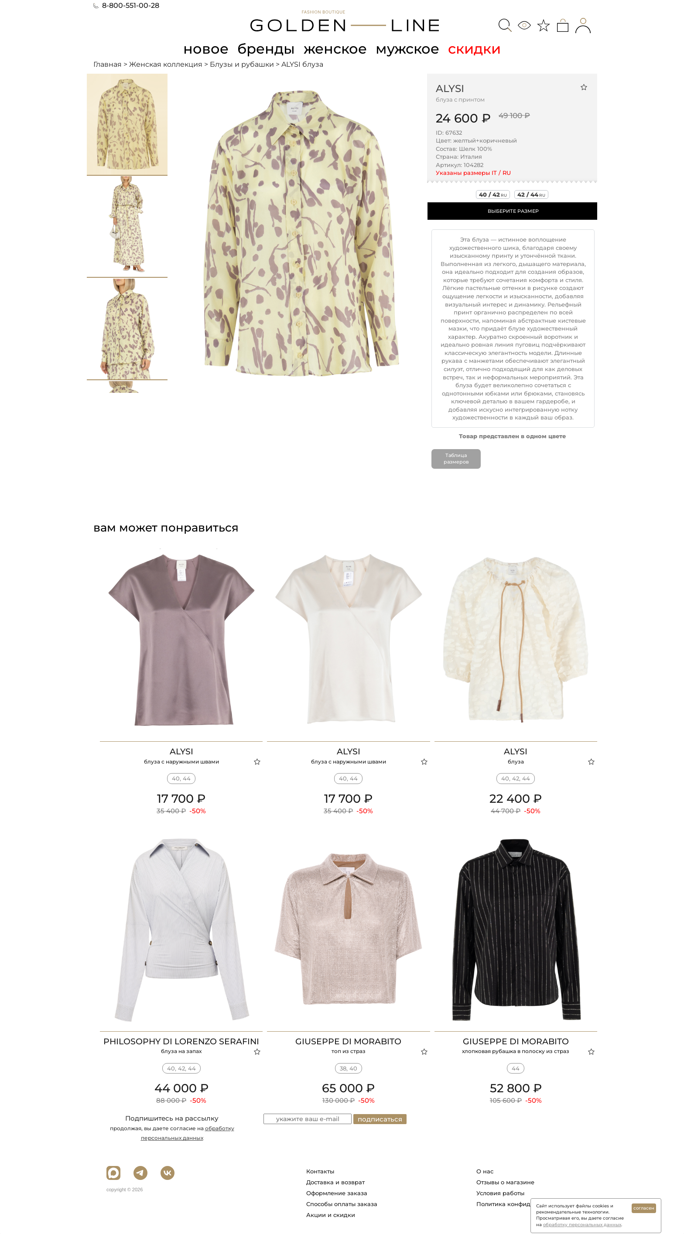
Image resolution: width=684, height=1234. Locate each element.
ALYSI (450, 88)
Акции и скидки (330, 1214)
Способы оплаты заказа (341, 1203)
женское (335, 48)
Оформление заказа (336, 1193)
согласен (643, 1208)
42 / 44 (531, 194)
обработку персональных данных (582, 1224)
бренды (266, 48)
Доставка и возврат (335, 1182)
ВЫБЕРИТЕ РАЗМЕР (513, 211)
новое (206, 48)
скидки (474, 48)
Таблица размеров (456, 458)
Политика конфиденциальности (524, 1203)
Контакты (320, 1171)
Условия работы (500, 1193)
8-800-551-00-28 (126, 5)
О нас (484, 1171)
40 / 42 (493, 194)
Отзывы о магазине (505, 1182)
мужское (407, 48)
